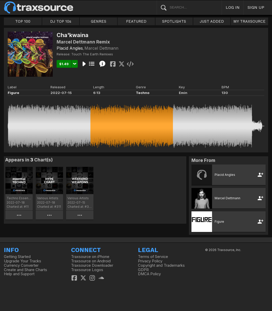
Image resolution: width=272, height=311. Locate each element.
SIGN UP (256, 7)
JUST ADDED (212, 21)
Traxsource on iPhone (90, 256)
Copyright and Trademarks (161, 265)
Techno (143, 93)
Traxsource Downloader (92, 265)
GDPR (143, 269)
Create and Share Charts (25, 269)
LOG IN (233, 7)
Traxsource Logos (87, 269)
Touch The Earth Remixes (92, 54)
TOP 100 (22, 21)
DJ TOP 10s (60, 21)
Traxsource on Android (91, 261)
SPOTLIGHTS (174, 21)
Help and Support (19, 274)
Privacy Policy (150, 261)
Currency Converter (21, 265)
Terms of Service (153, 256)
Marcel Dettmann (101, 48)
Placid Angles (70, 48)
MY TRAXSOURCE (249, 21)
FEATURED (136, 21)
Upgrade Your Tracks (22, 261)
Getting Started (17, 256)
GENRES (98, 21)
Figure (13, 93)
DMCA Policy (149, 274)
